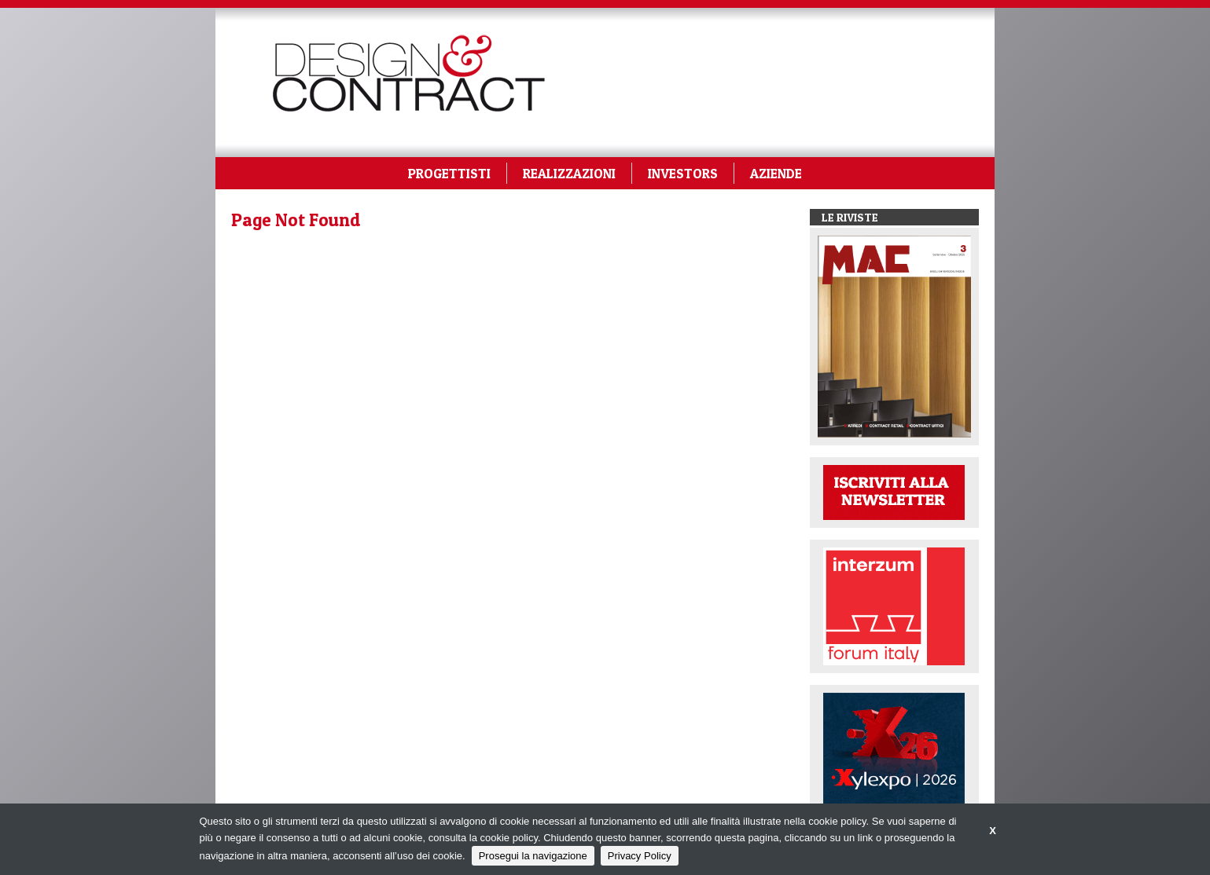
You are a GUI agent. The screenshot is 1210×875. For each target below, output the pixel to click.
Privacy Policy (639, 856)
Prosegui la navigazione (533, 856)
